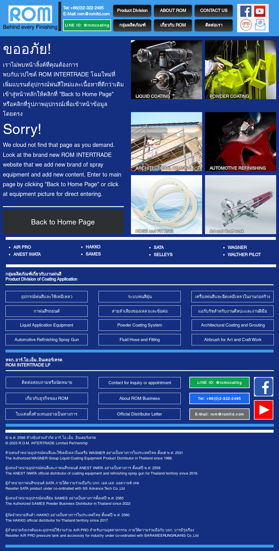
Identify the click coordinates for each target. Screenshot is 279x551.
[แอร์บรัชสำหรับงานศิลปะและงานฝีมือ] (232, 311)
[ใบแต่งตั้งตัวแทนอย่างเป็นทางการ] (46, 414)
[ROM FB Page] (245, 11)
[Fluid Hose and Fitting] (140, 339)
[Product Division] (132, 11)
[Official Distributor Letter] (139, 414)
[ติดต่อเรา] (214, 25)
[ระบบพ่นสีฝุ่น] (140, 296)
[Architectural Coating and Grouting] (233, 325)
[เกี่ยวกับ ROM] (173, 25)
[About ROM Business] (140, 398)
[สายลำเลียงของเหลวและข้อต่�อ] (140, 311)
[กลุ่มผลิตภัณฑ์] (132, 25)
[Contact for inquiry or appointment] (140, 382)
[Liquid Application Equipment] (46, 325)
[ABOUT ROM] (173, 11)
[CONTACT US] (214, 11)
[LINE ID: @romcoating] (87, 25)
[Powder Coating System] (140, 325)
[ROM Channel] (259, 11)
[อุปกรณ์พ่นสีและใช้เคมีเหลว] (46, 296)
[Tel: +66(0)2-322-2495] (219, 398)
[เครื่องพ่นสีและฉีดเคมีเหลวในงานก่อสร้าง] (232, 296)
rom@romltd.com (93, 13)
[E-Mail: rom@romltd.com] (219, 414)
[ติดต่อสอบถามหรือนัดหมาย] (47, 382)
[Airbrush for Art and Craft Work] (233, 339)
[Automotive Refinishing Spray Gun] (46, 339)
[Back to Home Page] (63, 222)
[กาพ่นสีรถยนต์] (46, 311)
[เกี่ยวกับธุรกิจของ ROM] (47, 398)
